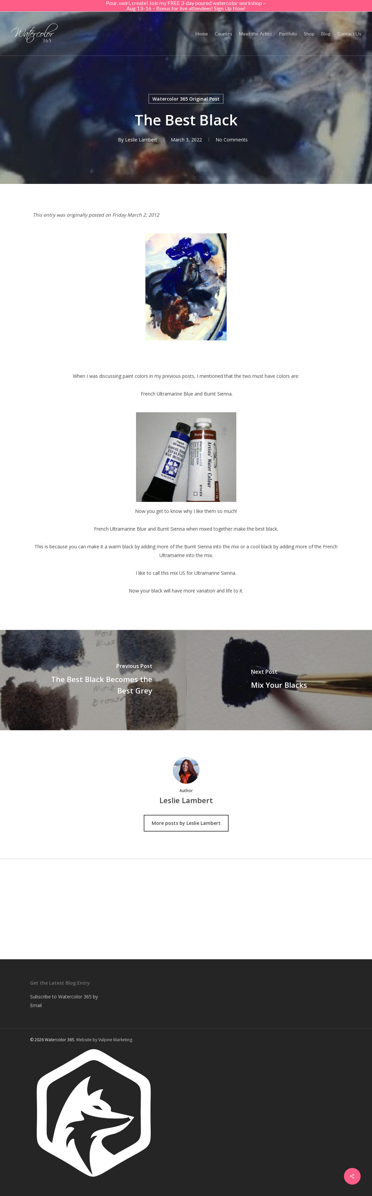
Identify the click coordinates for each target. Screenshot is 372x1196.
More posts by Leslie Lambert (186, 823)
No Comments (232, 139)
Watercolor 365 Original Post (186, 99)
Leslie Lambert (141, 139)
